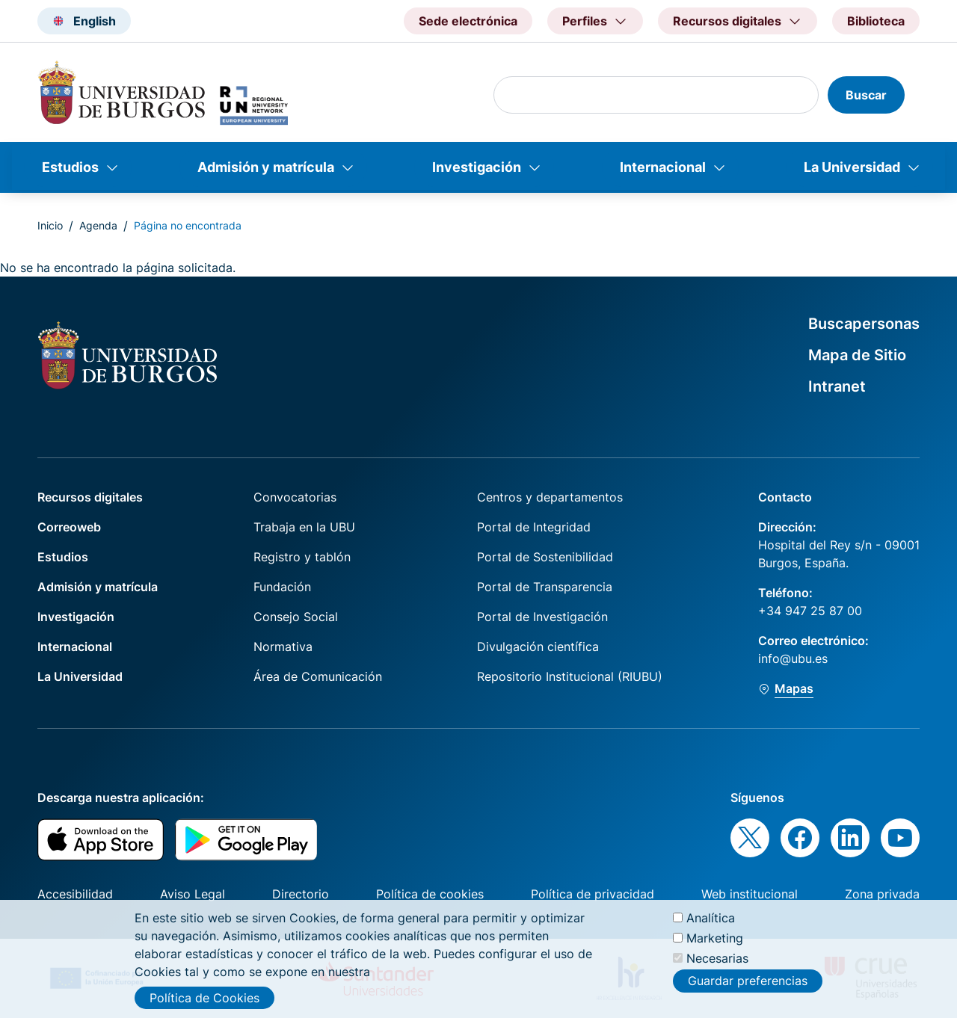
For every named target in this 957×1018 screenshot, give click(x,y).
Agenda (98, 225)
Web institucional (749, 893)
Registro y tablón (302, 556)
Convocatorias (294, 497)
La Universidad (852, 167)
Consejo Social (295, 616)
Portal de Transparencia (544, 586)
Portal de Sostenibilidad (545, 556)
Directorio (300, 893)
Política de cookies (430, 893)
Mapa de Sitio (857, 355)
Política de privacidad (592, 893)
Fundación (282, 586)
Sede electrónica (468, 20)
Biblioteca (876, 20)
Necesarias (717, 958)
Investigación (476, 167)
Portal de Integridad (534, 526)
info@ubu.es (793, 658)
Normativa (283, 646)
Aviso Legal (192, 893)
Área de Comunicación (317, 676)
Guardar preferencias (747, 980)
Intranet (837, 386)
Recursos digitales (90, 497)
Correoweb (69, 526)
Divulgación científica (538, 646)
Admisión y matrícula (265, 167)
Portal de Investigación (542, 616)
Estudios (70, 167)
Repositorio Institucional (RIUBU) (569, 676)
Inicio (50, 225)
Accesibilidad (75, 893)
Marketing (714, 938)
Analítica (710, 917)
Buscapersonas (864, 324)
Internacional (663, 167)
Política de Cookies (204, 997)
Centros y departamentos (550, 497)
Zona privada (882, 893)
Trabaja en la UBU (304, 526)
